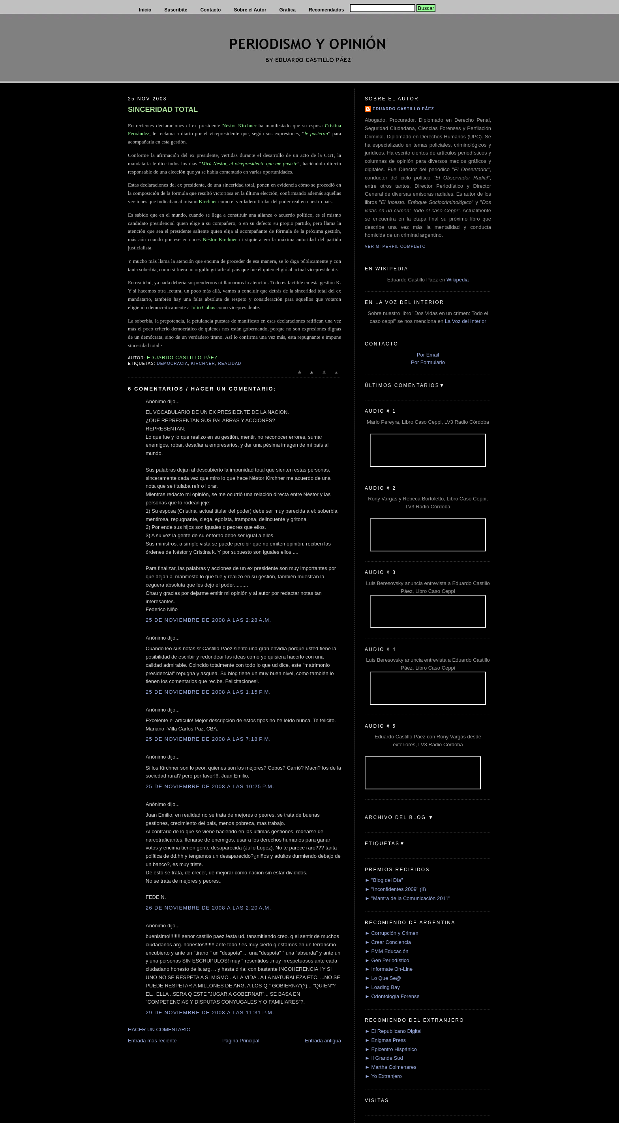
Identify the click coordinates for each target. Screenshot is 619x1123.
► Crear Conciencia (388, 942)
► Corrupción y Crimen (391, 933)
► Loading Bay (382, 987)
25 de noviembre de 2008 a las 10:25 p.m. (210, 786)
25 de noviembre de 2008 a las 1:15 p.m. (208, 692)
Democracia (172, 363)
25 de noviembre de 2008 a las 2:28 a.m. (208, 620)
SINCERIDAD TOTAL (163, 109)
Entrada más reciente (152, 1041)
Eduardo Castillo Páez (403, 109)
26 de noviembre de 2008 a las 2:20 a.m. (208, 908)
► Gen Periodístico (387, 960)
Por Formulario (428, 362)
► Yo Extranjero (383, 1076)
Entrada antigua (323, 1041)
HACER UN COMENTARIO (159, 1029)
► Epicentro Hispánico (391, 1049)
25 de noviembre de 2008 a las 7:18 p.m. (208, 739)
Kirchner (203, 363)
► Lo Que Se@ (383, 978)
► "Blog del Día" (384, 880)
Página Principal (240, 1041)
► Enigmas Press (385, 1040)
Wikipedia (457, 280)
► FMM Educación (386, 951)
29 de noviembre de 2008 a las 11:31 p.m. (210, 1012)
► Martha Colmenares (390, 1067)
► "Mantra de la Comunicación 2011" (407, 898)
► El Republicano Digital (393, 1031)
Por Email (428, 355)
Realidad (230, 363)
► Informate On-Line (389, 969)
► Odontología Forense (392, 996)
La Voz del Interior (465, 321)
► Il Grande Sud (384, 1058)
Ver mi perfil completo (395, 246)
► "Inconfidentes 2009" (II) (395, 889)
